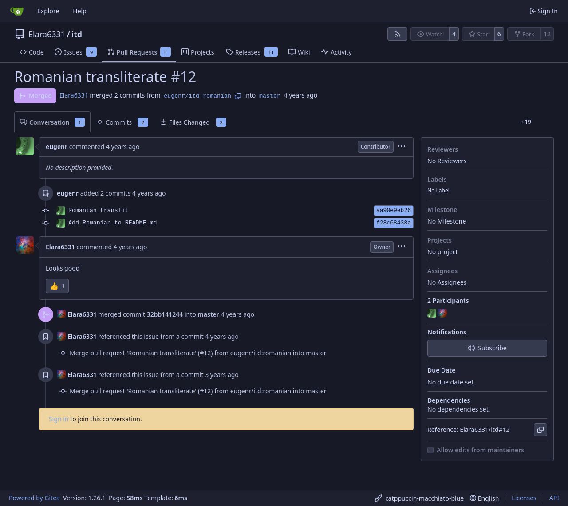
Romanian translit (98, 210)
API (554, 498)
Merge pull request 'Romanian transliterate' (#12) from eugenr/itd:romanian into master (198, 353)
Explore (48, 11)
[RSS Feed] (397, 34)
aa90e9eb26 (393, 210)
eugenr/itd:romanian (197, 96)
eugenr (56, 146)
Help (80, 11)
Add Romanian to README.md (112, 223)
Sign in (58, 419)
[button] (57, 286)
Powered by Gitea (34, 498)
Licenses (524, 498)
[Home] (16, 11)
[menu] (401, 147)
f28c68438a (393, 223)
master (269, 96)
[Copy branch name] (238, 96)
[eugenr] (432, 313)
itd (76, 34)
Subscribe (487, 348)
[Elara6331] (443, 313)
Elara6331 (46, 34)
